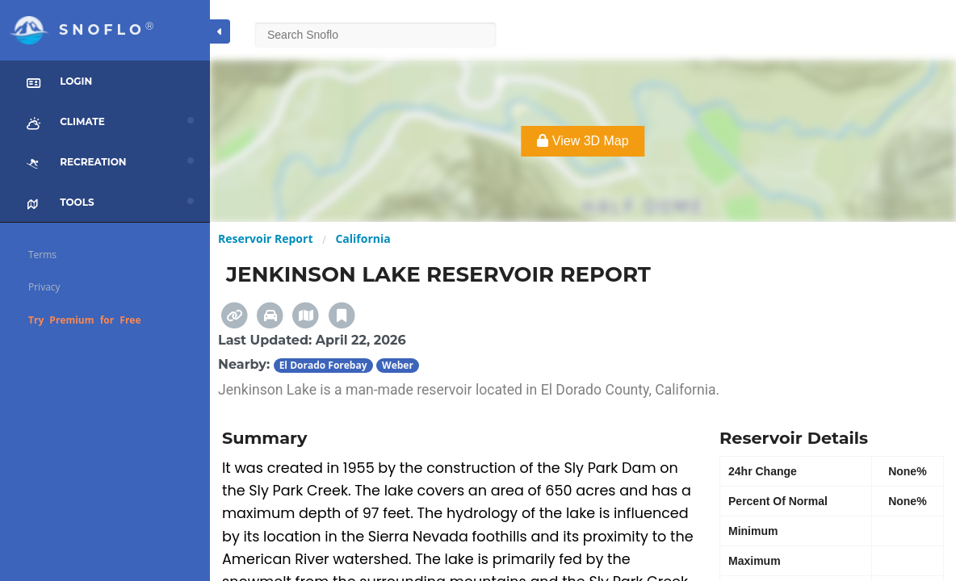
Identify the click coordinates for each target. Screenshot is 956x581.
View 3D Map (582, 141)
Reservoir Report (265, 238)
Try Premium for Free (84, 320)
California (362, 238)
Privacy (44, 287)
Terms (42, 254)
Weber (397, 365)
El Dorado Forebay (323, 365)
